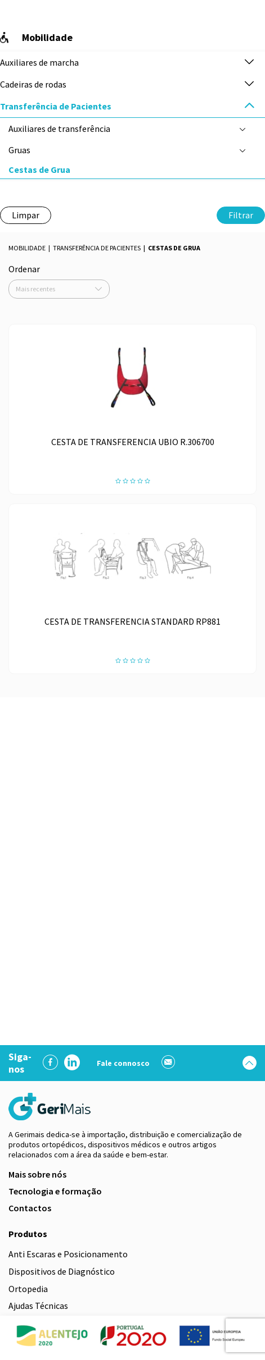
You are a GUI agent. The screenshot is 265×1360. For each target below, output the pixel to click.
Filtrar (240, 215)
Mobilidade (27, 248)
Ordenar (24, 268)
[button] (249, 62)
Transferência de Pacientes (97, 248)
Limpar (25, 215)
